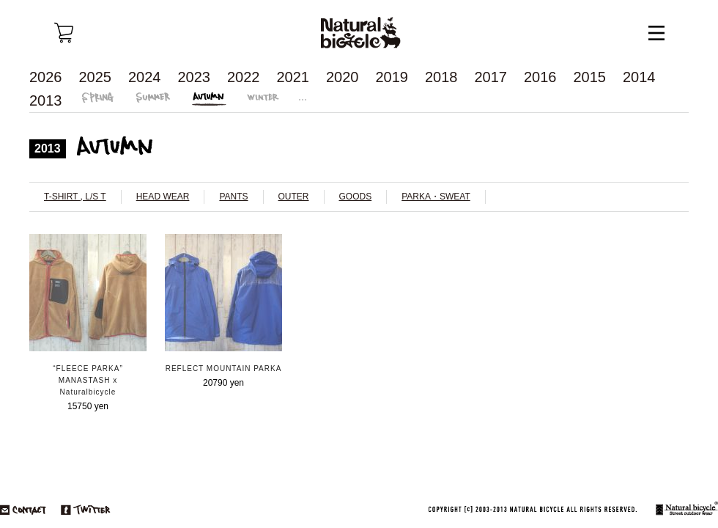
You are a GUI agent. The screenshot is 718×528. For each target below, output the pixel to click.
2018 (441, 77)
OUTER (293, 196)
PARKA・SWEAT (435, 196)
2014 (639, 77)
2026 (45, 77)
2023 (194, 77)
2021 (293, 77)
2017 (491, 77)
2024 (144, 77)
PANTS (233, 196)
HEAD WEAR (163, 196)
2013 (45, 100)
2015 (590, 77)
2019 (392, 77)
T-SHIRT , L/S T (75, 196)
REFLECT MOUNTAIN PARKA (224, 368)
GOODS (355, 196)
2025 (95, 77)
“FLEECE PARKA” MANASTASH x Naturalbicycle (88, 380)
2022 (243, 77)
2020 (342, 77)
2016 (540, 77)
